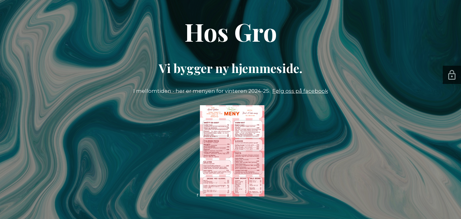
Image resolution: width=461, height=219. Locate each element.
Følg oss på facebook (300, 91)
